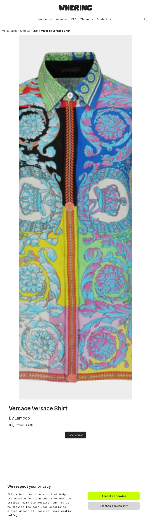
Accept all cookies (114, 496)
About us (62, 19)
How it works (44, 19)
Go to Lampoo (75, 435)
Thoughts (86, 19)
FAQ (74, 19)
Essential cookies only (114, 506)
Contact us (104, 19)
